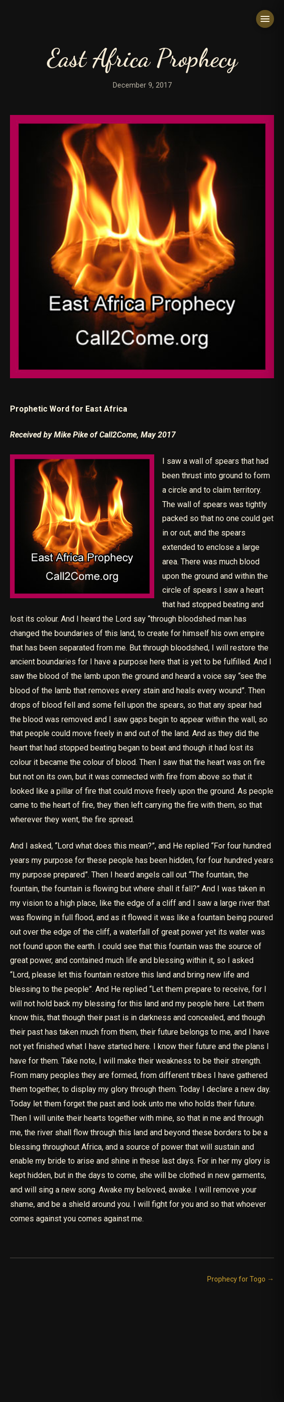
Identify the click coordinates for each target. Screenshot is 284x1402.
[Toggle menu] (265, 19)
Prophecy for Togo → (240, 1279)
